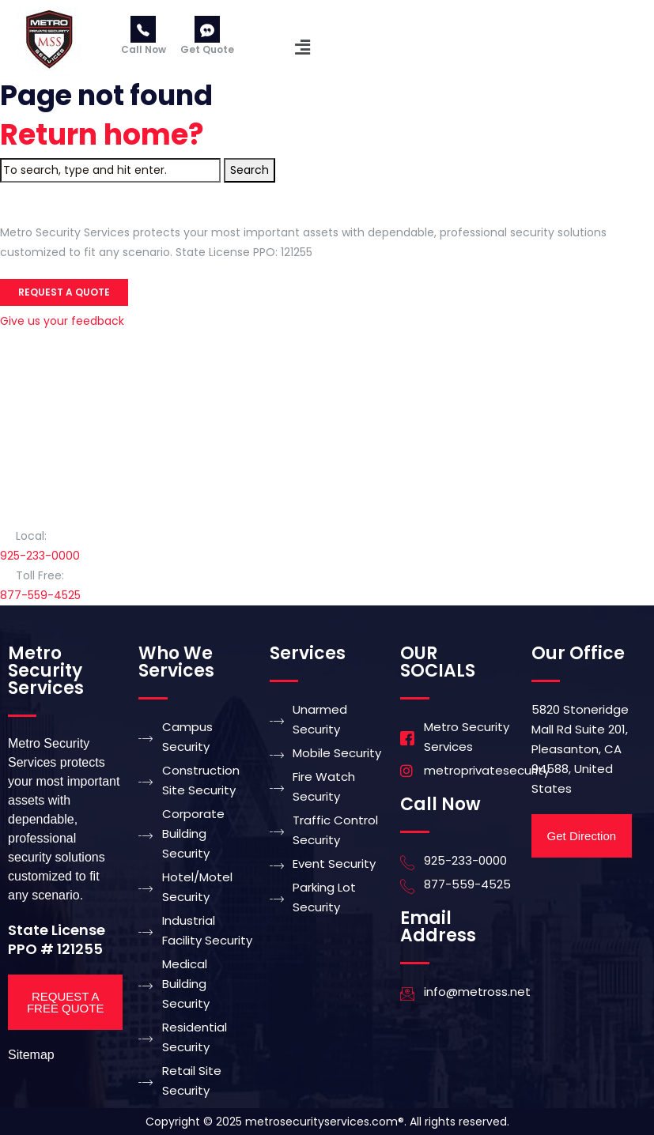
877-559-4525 (40, 595)
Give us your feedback (62, 321)
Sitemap (31, 1054)
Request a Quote (64, 292)
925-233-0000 (40, 556)
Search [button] (249, 170)
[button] (302, 47)
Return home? (102, 135)
